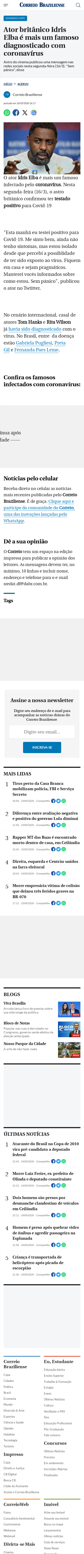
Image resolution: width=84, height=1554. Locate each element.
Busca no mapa (53, 1524)
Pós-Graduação (54, 1429)
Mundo (8, 1404)
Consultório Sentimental (19, 1518)
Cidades (9, 1381)
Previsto (49, 1457)
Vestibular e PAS (54, 1411)
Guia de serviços (54, 1542)
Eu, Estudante (58, 1361)
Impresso (13, 1454)
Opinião (8, 1428)
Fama (7, 1512)
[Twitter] (25, 114)
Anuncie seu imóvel (56, 1518)
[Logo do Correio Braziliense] (42, 5)
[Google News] (33, 114)
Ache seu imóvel (54, 1512)
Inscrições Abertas (56, 1469)
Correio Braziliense (15, 1364)
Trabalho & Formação (57, 1381)
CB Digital (10, 1474)
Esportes (9, 1416)
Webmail (9, 1536)
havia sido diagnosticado (35, 329)
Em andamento (53, 1463)
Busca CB (10, 1480)
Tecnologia (10, 1440)
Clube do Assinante (16, 1486)
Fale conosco (52, 1435)
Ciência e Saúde (14, 1422)
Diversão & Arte (14, 1410)
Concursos (55, 1443)
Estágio (49, 1387)
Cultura (49, 1405)
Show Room (51, 1548)
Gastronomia (12, 1524)
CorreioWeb (16, 1504)
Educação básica (54, 1369)
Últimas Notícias (54, 1399)
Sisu (46, 1417)
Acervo (22, 84)
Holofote (9, 1434)
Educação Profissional (58, 1423)
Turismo (9, 1446)
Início (8, 84)
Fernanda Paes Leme (36, 350)
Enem (47, 1393)
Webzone (10, 1530)
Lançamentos (52, 1530)
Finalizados (51, 1475)
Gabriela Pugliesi (34, 343)
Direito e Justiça (14, 1468)
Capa (7, 1375)
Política (8, 1387)
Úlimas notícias (53, 1536)
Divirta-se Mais (19, 1544)
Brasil (7, 1392)
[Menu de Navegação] (6, 5)
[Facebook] (16, 114)
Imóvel (51, 1504)
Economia (10, 1398)
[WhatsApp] (7, 114)
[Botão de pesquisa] (78, 5)
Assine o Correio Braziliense (21, 1492)
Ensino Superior (54, 1375)
